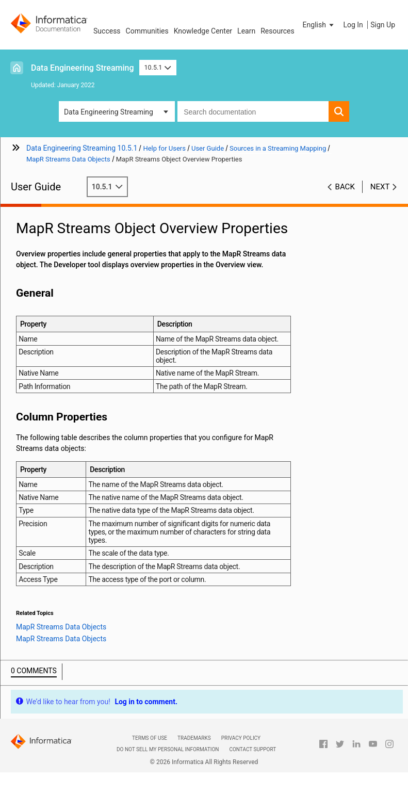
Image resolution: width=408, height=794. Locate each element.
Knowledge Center (203, 31)
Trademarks (194, 738)
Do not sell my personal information (168, 749)
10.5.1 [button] (157, 67)
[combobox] (253, 111)
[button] (319, 24)
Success (107, 31)
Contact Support (252, 749)
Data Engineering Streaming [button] (108, 112)
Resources (277, 31)
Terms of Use (149, 738)
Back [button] (345, 186)
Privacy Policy (240, 738)
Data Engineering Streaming (82, 68)
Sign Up (382, 25)
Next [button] (380, 186)
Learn (246, 31)
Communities (147, 31)
